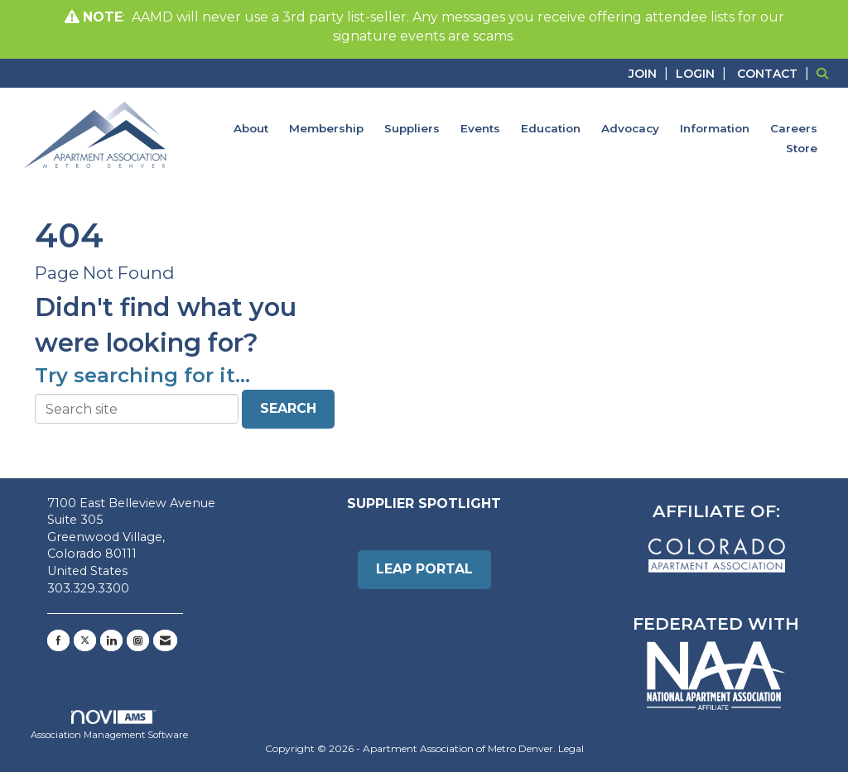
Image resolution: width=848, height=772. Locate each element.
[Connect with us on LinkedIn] (111, 640)
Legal (571, 748)
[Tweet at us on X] (85, 640)
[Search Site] (826, 73)
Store (801, 148)
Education (551, 128)
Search (288, 408)
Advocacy (630, 128)
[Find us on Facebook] (58, 640)
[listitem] (650, 73)
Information (714, 128)
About (251, 128)
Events (480, 128)
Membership (326, 128)
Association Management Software (109, 725)
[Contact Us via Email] (165, 640)
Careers (793, 128)
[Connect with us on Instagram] (138, 640)
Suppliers (412, 128)
